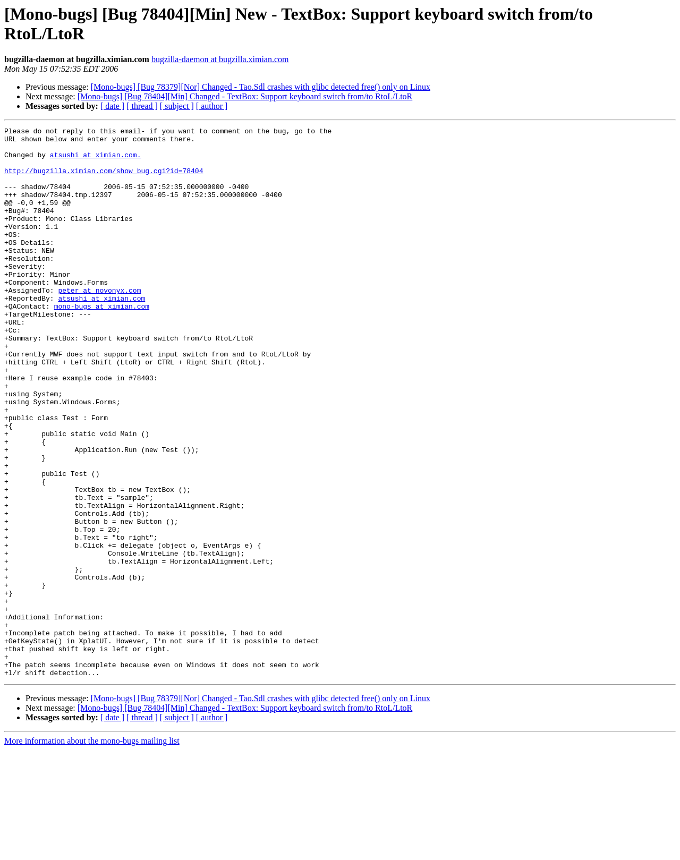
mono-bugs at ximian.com (101, 342)
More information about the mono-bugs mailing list (92, 850)
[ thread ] (142, 105)
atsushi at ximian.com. (95, 161)
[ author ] (212, 105)
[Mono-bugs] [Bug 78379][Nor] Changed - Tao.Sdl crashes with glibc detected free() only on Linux (260, 86)
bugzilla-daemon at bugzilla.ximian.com (220, 59)
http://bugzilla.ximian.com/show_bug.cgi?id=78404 (103, 180)
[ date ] (112, 105)
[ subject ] (177, 105)
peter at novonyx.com (99, 323)
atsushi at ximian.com (101, 333)
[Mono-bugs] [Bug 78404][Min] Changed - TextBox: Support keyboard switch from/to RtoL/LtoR (245, 96)
